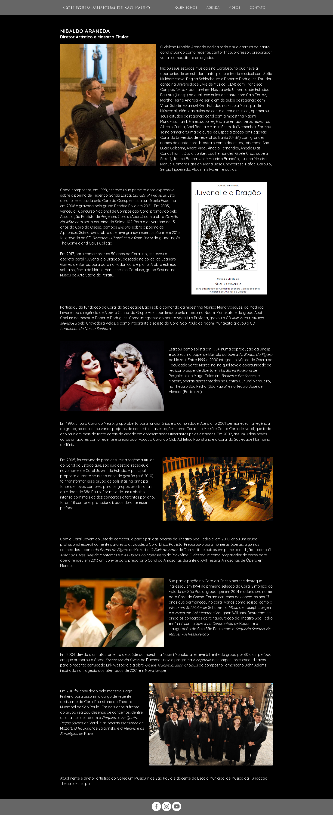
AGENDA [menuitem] (213, 7)
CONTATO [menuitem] (257, 7)
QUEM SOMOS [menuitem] (186, 7)
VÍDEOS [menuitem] (234, 7)
